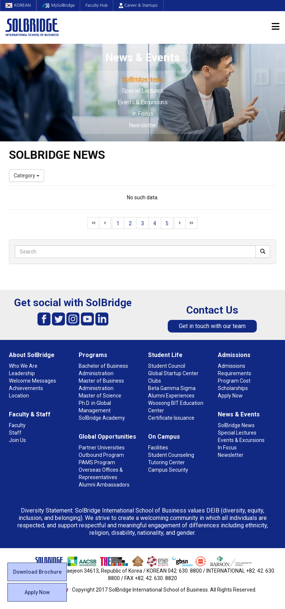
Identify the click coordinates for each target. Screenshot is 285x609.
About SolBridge (32, 354)
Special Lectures (142, 90)
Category (26, 176)
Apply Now (37, 592)
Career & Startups (140, 5)
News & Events (239, 414)
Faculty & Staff (29, 414)
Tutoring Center (166, 462)
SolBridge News (142, 79)
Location (19, 396)
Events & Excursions (142, 102)
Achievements (26, 388)
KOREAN (18, 5)
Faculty (17, 425)
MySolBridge (59, 5)
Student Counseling (171, 455)
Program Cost (234, 381)
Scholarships (233, 388)
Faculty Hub (99, 5)
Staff (15, 433)
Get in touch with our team (212, 326)
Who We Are (23, 366)
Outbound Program (101, 455)
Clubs (154, 381)
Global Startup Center (173, 373)
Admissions (234, 354)
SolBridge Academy (102, 418)
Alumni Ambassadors (104, 485)
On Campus (164, 436)
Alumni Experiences (171, 396)
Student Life (165, 354)
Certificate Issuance (171, 418)
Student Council (166, 366)
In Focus (142, 113)
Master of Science (100, 396)
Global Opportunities (107, 436)
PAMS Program (97, 462)
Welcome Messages (32, 381)
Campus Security (168, 470)
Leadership (22, 373)
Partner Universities (102, 448)
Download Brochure (37, 572)
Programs (93, 354)
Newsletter (142, 125)
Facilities (158, 448)
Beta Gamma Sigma (172, 388)
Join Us (17, 440)
